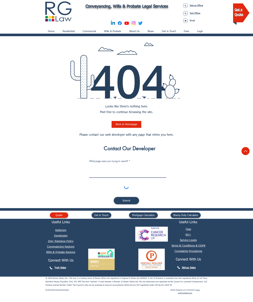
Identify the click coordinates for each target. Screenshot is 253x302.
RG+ (188, 235)
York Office (195, 13)
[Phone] (185, 5)
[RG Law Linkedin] (111, 215)
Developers (60, 236)
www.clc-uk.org (111, 285)
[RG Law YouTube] (125, 215)
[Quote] (59, 215)
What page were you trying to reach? (108, 161)
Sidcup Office (196, 5)
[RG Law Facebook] (118, 215)
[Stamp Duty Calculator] (186, 215)
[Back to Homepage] (126, 124)
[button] (90, 29)
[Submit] (126, 200)
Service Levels (188, 240)
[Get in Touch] (101, 215)
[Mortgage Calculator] (143, 215)
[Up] (246, 151)
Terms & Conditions (183, 246)
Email (192, 20)
